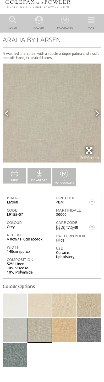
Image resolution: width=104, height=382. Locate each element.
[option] (52, 113)
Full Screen (89, 153)
